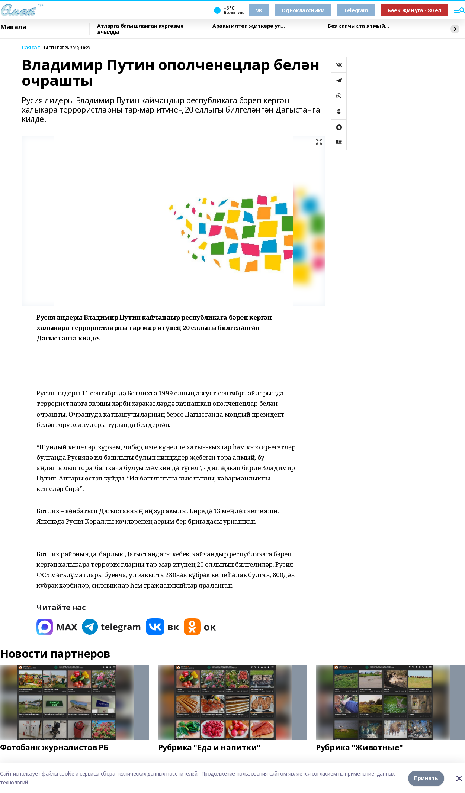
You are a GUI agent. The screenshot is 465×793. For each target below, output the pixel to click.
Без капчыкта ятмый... (358, 26)
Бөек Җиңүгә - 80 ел (414, 10)
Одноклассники (303, 10)
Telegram (356, 10)
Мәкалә (13, 27)
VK (259, 10)
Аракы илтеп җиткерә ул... (248, 26)
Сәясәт (31, 48)
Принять (426, 777)
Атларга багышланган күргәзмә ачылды (140, 29)
